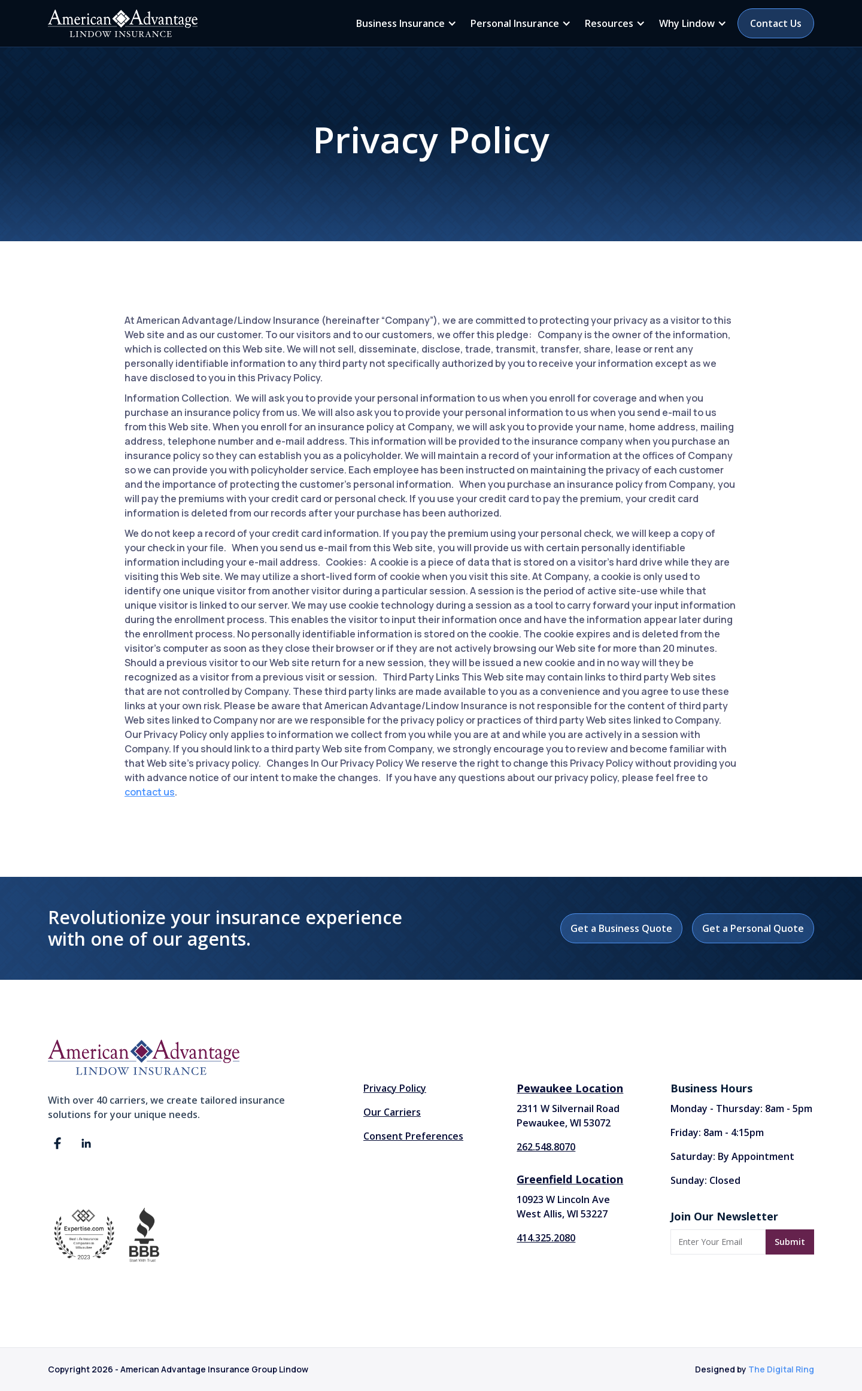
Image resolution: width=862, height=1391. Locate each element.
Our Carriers (392, 1112)
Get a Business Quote (621, 928)
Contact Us (776, 23)
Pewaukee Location (570, 1088)
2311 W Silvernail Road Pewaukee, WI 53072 (568, 1115)
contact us (150, 791)
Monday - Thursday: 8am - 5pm (741, 1108)
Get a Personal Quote (753, 928)
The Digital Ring (781, 1369)
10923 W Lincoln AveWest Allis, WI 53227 (563, 1206)
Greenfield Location (570, 1179)
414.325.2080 (546, 1237)
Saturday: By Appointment (732, 1156)
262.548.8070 (546, 1146)
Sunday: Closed (705, 1180)
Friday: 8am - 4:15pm (717, 1132)
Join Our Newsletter (724, 1216)
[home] (123, 23)
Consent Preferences (413, 1136)
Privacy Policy (394, 1088)
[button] (404, 23)
